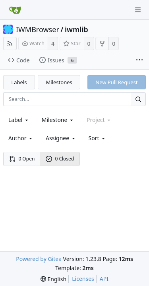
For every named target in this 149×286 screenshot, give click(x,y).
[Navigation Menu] (138, 10)
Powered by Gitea (39, 259)
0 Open (22, 158)
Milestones (59, 82)
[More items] (139, 60)
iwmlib (76, 29)
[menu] (97, 138)
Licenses (83, 278)
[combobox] (19, 120)
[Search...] (138, 99)
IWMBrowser (37, 29)
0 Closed (60, 158)
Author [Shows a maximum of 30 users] (20, 138)
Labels (19, 82)
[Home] (15, 10)
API (104, 278)
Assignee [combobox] (61, 138)
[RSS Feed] (10, 43)
